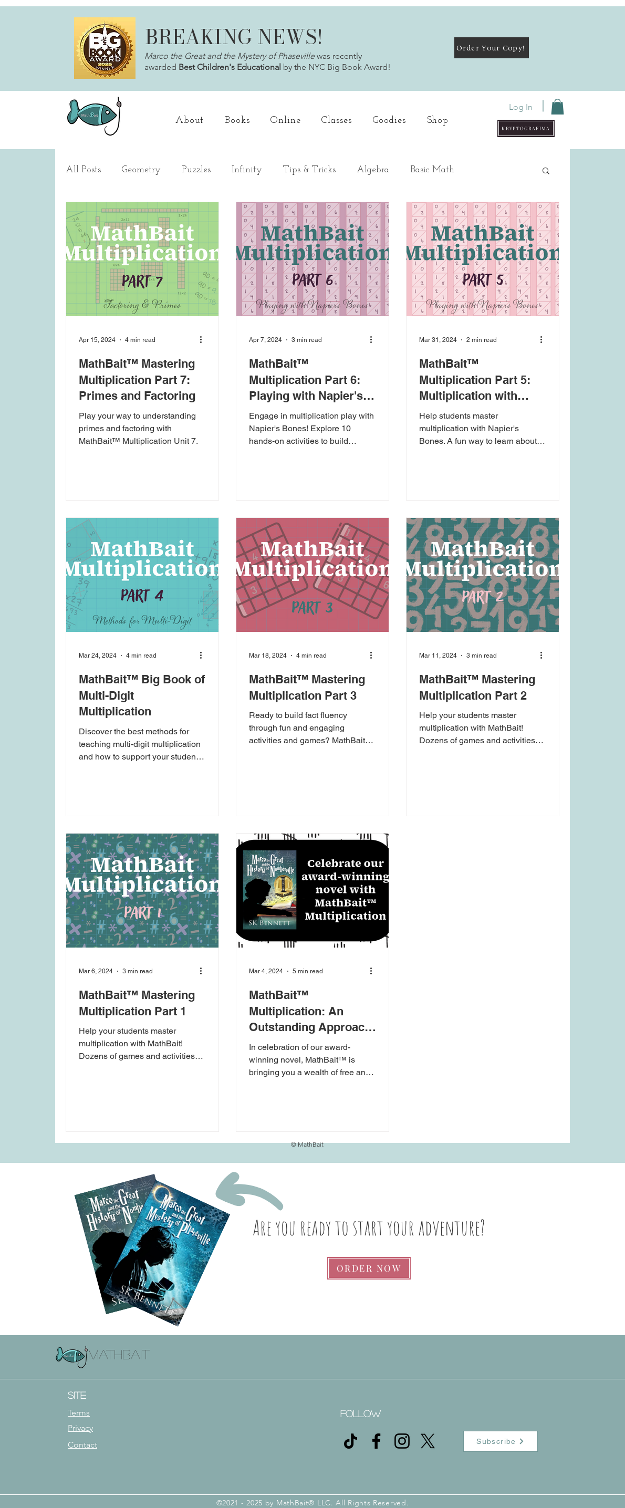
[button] (526, 128)
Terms (79, 1413)
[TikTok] (350, 1441)
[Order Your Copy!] (491, 47)
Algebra (373, 170)
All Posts (83, 170)
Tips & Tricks (309, 170)
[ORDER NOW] (369, 1268)
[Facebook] (376, 1441)
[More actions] (204, 340)
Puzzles (196, 170)
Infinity (247, 170)
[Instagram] (402, 1441)
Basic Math (432, 170)
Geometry (141, 170)
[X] (428, 1441)
